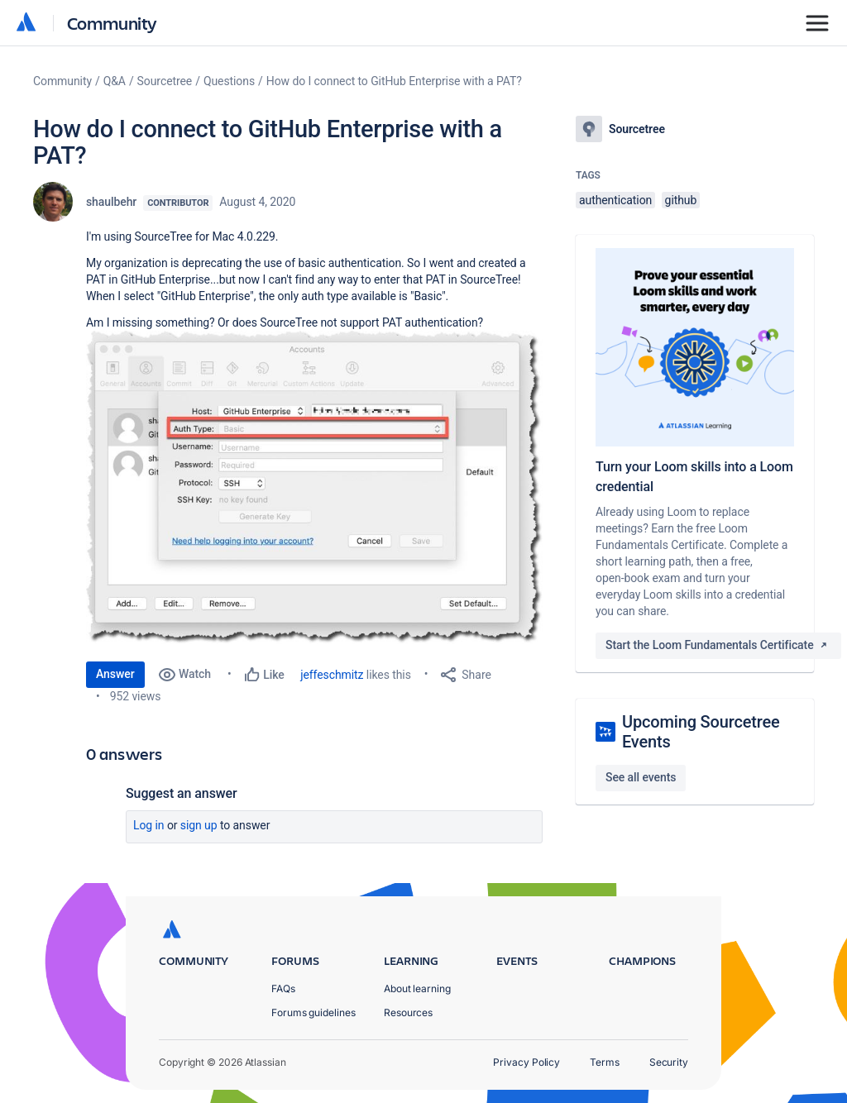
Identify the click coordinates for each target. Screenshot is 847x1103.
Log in (149, 825)
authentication (615, 200)
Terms (605, 1062)
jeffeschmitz (331, 674)
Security (668, 1062)
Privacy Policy (526, 1062)
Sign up (199, 825)
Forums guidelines (313, 1012)
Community (112, 23)
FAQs (283, 988)
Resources (408, 1012)
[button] (314, 487)
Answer (115, 673)
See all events (640, 777)
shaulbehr (111, 201)
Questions (229, 81)
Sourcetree (165, 81)
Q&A (114, 81)
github (681, 200)
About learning (417, 988)
